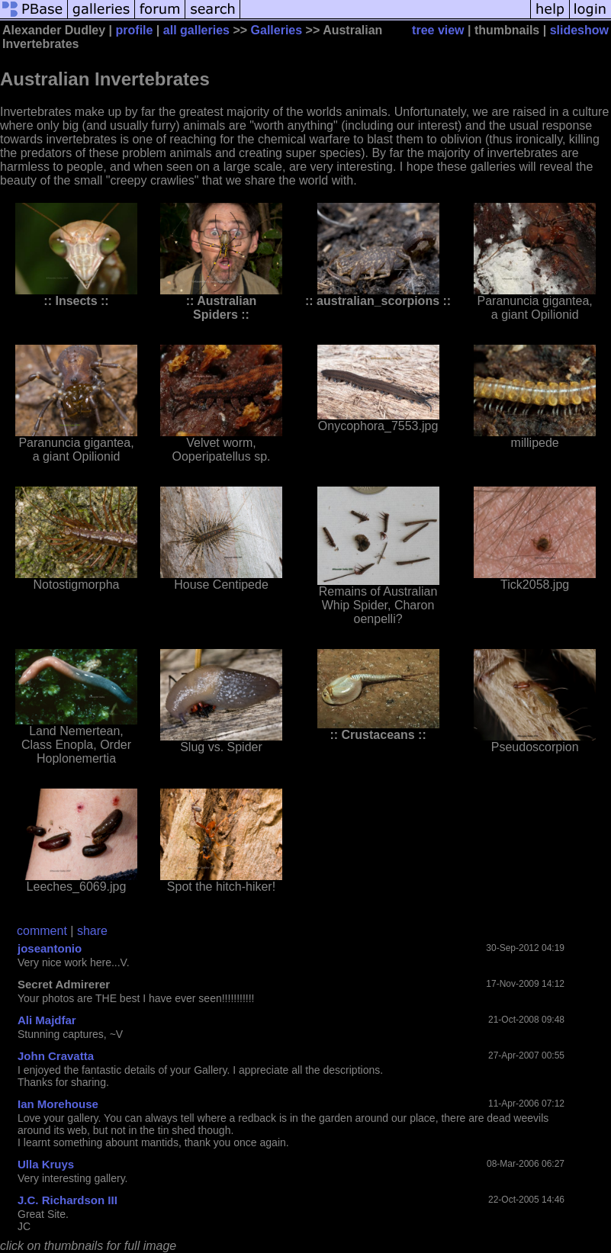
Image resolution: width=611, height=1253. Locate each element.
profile (134, 30)
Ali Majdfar (47, 1020)
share (92, 930)
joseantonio (50, 948)
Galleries (277, 30)
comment (42, 930)
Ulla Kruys (46, 1164)
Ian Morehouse (58, 1103)
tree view (438, 30)
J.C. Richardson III (67, 1200)
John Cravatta (56, 1055)
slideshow (579, 30)
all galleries (196, 30)
